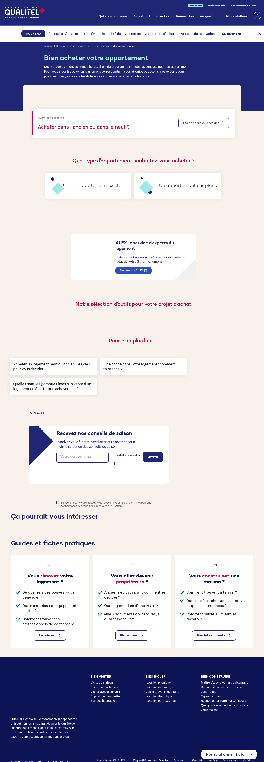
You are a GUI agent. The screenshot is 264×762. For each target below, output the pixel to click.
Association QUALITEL (244, 5)
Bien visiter (101, 671)
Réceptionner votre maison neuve (223, 695)
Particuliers (195, 5)
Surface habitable (103, 695)
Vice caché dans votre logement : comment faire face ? (123, 369)
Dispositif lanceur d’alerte (150, 755)
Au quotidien (210, 16)
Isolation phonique (158, 677)
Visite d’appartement (105, 682)
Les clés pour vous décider (201, 123)
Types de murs (211, 691)
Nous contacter (57, 756)
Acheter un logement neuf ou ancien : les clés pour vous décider (47, 369)
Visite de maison (102, 677)
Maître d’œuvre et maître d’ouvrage (224, 677)
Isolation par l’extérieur (161, 695)
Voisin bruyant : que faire (162, 686)
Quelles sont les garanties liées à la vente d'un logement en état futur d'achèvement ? (212, 370)
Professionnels (216, 5)
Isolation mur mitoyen (160, 682)
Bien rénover (47, 621)
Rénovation (185, 16)
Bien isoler (156, 671)
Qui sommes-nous (113, 16)
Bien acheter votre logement (73, 46)
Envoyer (152, 442)
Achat (138, 16)
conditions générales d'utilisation (102, 491)
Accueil (48, 46)
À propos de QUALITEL (26, 756)
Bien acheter (129, 621)
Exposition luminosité (105, 691)
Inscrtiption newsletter (127, 440)
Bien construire (215, 671)
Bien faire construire (211, 621)
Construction (159, 16)
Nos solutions (237, 16)
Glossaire (180, 755)
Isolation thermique (159, 691)
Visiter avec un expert (105, 686)
